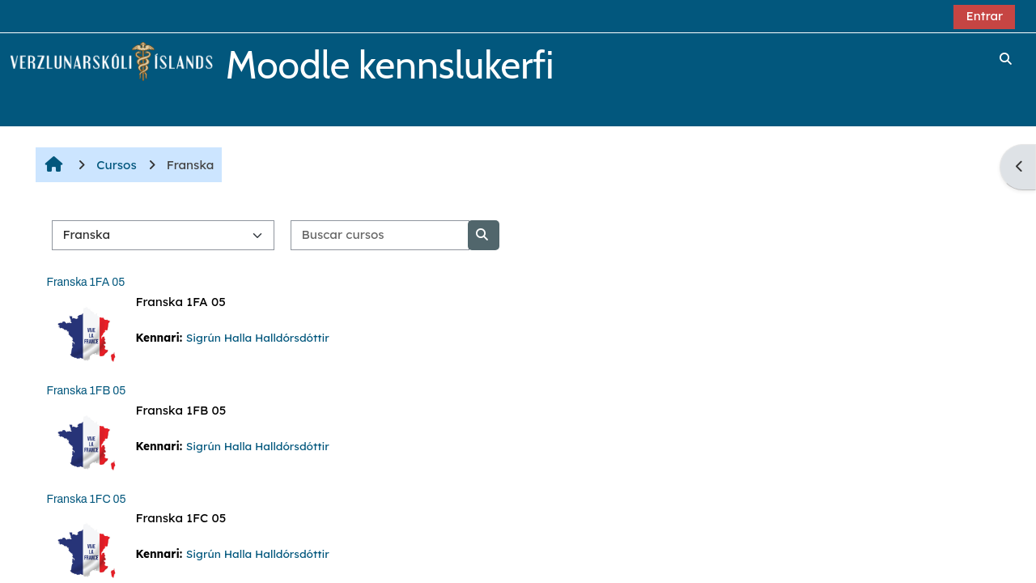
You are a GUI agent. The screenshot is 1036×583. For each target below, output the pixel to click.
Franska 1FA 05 (85, 282)
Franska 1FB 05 (85, 391)
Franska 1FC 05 (85, 499)
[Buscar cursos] (380, 235)
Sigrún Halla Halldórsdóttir (257, 337)
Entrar (984, 15)
